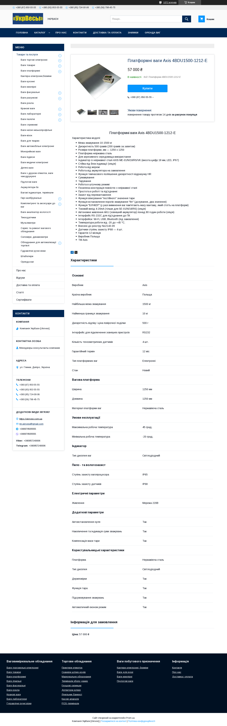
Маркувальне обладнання (76, 676)
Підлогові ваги (29, 182)
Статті (20, 292)
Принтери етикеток (72, 667)
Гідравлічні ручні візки (33, 251)
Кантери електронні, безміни (132, 667)
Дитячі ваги (27, 167)
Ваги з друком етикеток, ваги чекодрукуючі (37, 175)
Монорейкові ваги (31, 151)
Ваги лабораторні (31, 113)
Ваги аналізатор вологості (36, 212)
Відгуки (20, 277)
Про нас (61, 32)
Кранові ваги (28, 108)
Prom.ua (130, 718)
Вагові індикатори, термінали (37, 192)
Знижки (133, 32)
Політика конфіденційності (141, 721)
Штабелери (27, 256)
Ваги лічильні (14, 681)
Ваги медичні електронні (34, 162)
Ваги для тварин (30, 140)
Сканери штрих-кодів (74, 672)
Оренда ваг (152, 32)
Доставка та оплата (107, 32)
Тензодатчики (28, 217)
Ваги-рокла (27, 103)
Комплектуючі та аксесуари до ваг (38, 205)
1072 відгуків (170, 2)
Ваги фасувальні (30, 92)
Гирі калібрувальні (31, 198)
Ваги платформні (30, 70)
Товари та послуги (27, 54)
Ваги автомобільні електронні (37, 146)
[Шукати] (186, 19)
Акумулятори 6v (30, 187)
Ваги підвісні (28, 157)
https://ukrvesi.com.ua (30, 418)
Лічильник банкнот (72, 694)
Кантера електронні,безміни (36, 76)
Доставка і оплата (182, 676)
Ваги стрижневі (29, 124)
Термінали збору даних (75, 681)
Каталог (39, 32)
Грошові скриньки (71, 685)
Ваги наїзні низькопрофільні (36, 130)
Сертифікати (23, 299)
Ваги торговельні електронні (22, 667)
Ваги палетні (28, 119)
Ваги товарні (28, 65)
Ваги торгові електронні (34, 59)
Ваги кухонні (28, 81)
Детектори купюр (71, 690)
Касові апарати (70, 699)
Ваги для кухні (125, 672)
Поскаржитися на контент (113, 721)
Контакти (80, 32)
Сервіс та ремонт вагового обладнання (36, 230)
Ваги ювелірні (28, 86)
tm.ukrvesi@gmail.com (31, 424)
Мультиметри (28, 222)
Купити (148, 88)
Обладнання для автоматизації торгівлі (38, 244)
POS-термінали (70, 703)
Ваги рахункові (29, 97)
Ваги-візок (26, 135)
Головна (22, 32)
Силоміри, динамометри (34, 237)
